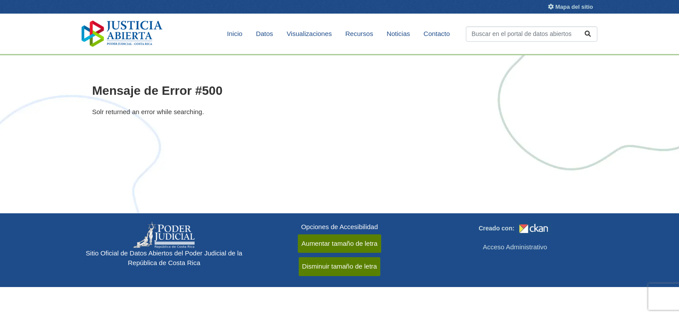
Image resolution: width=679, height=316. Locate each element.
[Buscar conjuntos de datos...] (531, 34)
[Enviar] (588, 34)
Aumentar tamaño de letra (339, 243)
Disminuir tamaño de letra (339, 266)
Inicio (235, 33)
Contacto (437, 33)
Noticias (398, 33)
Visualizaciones (309, 33)
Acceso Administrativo (515, 247)
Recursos (359, 33)
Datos (264, 33)
